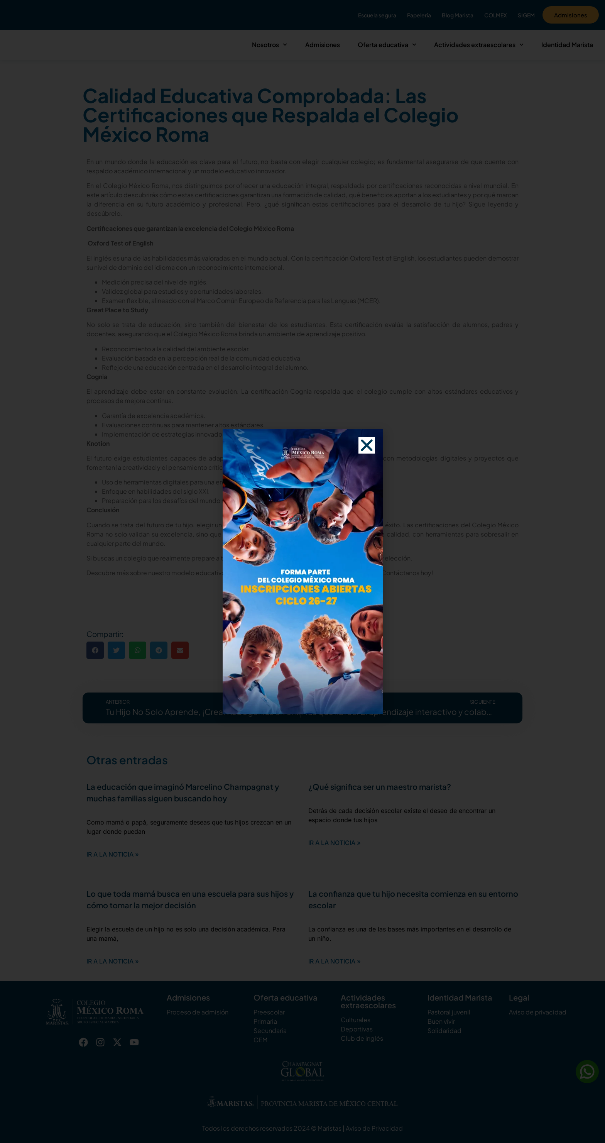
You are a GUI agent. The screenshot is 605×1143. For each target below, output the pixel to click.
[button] (366, 484)
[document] (302, 571)
